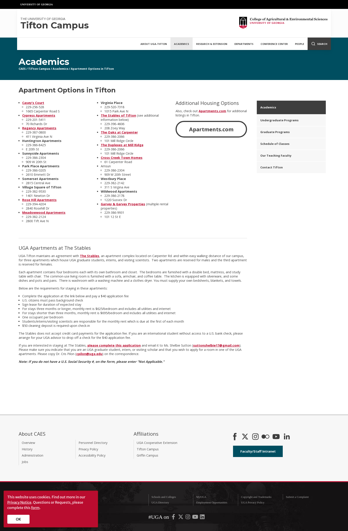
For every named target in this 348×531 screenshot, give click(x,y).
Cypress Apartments (38, 115)
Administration (32, 455)
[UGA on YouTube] (195, 518)
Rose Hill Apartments (39, 200)
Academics (181, 44)
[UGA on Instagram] (188, 518)
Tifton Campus (39, 69)
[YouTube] (276, 437)
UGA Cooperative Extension (157, 443)
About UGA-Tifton (153, 44)
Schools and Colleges (163, 497)
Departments (243, 44)
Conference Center (274, 44)
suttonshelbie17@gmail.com (216, 345)
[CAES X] (245, 437)
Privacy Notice (19, 502)
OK (18, 519)
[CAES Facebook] (234, 437)
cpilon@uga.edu (89, 354)
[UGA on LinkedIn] (202, 518)
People (299, 44)
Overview (28, 443)
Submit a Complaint (297, 497)
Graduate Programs (275, 132)
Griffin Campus (147, 455)
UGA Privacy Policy (252, 502)
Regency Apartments (39, 128)
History (27, 449)
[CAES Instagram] (255, 437)
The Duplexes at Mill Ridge (122, 145)
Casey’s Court (33, 103)
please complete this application (114, 345)
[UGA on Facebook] (173, 518)
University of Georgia (36, 4)
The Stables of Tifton (118, 115)
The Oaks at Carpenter (119, 132)
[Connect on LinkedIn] (286, 437)
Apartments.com (212, 111)
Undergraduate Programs (279, 120)
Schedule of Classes (274, 144)
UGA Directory (160, 502)
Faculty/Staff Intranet (258, 451)
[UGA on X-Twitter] (181, 518)
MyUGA (201, 497)
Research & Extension (211, 44)
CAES (22, 69)
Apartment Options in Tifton (92, 69)
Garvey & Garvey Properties (123, 204)
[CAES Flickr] (265, 437)
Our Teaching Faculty (275, 156)
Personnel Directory (93, 443)
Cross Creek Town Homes (121, 158)
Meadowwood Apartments (43, 212)
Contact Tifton (271, 167)
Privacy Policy (88, 449)
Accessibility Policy (92, 455)
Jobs (25, 462)
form (35, 507)
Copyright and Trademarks (256, 497)
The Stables (89, 256)
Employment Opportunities (211, 502)
